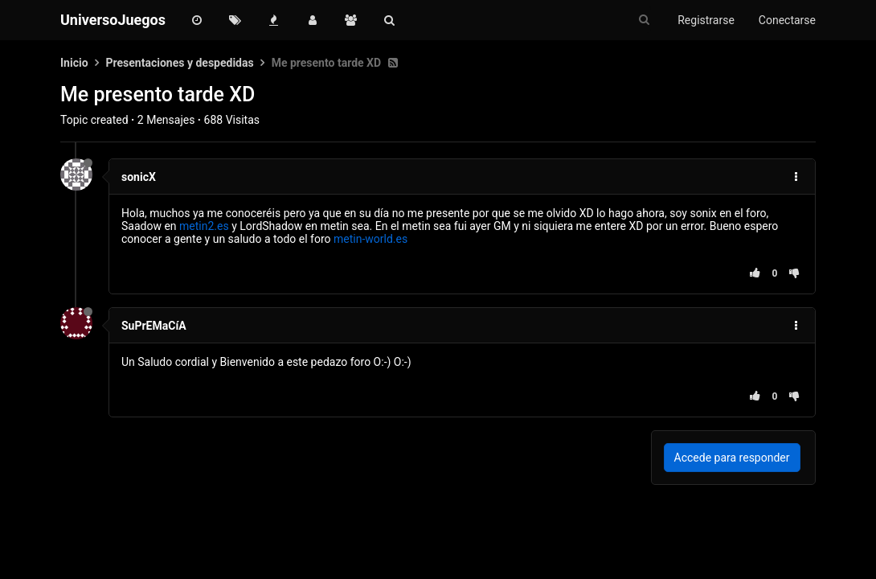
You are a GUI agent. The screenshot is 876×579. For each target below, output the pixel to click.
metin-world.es (370, 238)
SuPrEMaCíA (153, 325)
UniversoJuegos (113, 19)
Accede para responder (732, 457)
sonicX (138, 176)
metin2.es (204, 226)
